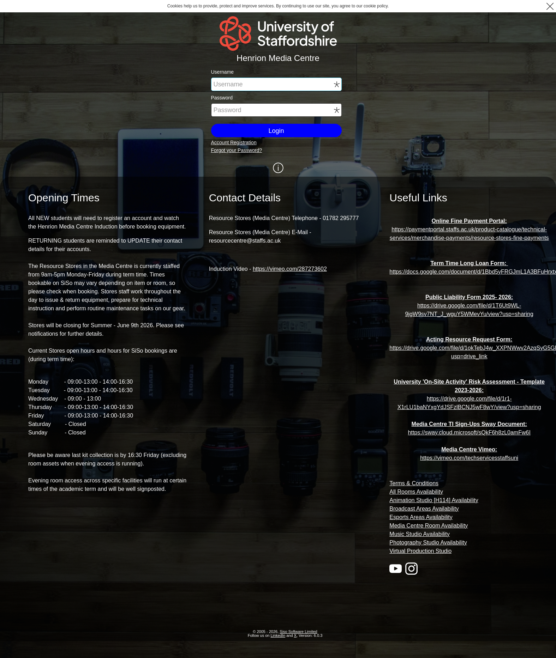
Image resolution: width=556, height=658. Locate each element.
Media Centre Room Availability (428, 526)
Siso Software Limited (298, 631)
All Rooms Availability (416, 492)
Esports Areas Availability (420, 517)
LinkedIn (278, 635)
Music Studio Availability (419, 534)
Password (222, 97)
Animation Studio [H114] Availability (433, 500)
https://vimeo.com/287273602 (290, 269)
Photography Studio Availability (428, 543)
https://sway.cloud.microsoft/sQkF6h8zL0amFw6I (469, 432)
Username (222, 72)
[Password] (276, 110)
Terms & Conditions (413, 483)
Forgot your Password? (236, 150)
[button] (549, 6)
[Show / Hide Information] (278, 168)
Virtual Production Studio (420, 551)
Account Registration (234, 142)
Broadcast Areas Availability (424, 509)
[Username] (276, 84)
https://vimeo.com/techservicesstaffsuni (469, 458)
